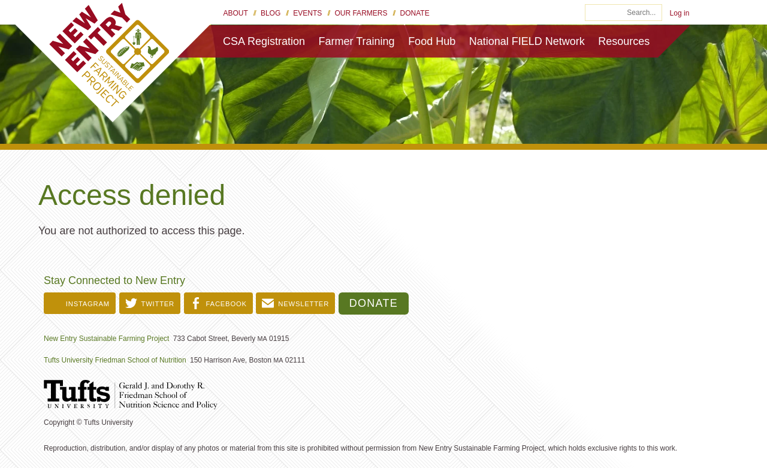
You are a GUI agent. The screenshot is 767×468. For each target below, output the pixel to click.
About (236, 13)
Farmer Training (357, 41)
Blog (270, 13)
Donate (415, 13)
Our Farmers (360, 13)
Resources (624, 41)
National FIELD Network (527, 41)
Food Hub (431, 41)
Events (307, 13)
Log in (680, 13)
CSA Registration (264, 41)
